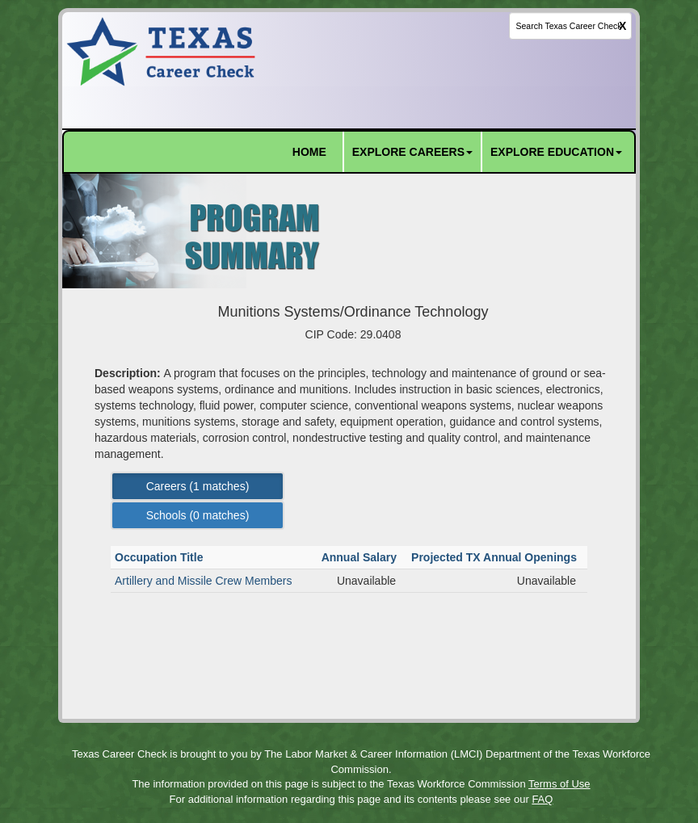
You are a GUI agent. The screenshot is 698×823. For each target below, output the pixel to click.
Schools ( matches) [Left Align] (198, 515)
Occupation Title (160, 557)
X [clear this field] (622, 25)
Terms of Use (559, 784)
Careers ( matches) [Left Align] (198, 486)
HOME (309, 151)
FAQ (542, 799)
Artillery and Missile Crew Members (203, 580)
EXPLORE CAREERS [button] (412, 151)
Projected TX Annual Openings (495, 557)
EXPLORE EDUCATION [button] (556, 151)
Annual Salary (361, 557)
